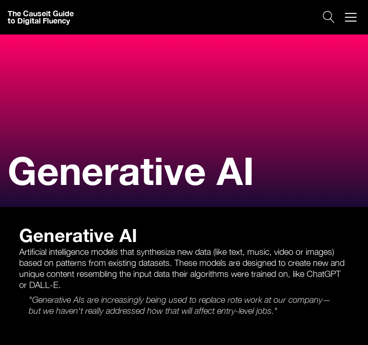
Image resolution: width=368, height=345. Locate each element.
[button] (350, 17)
